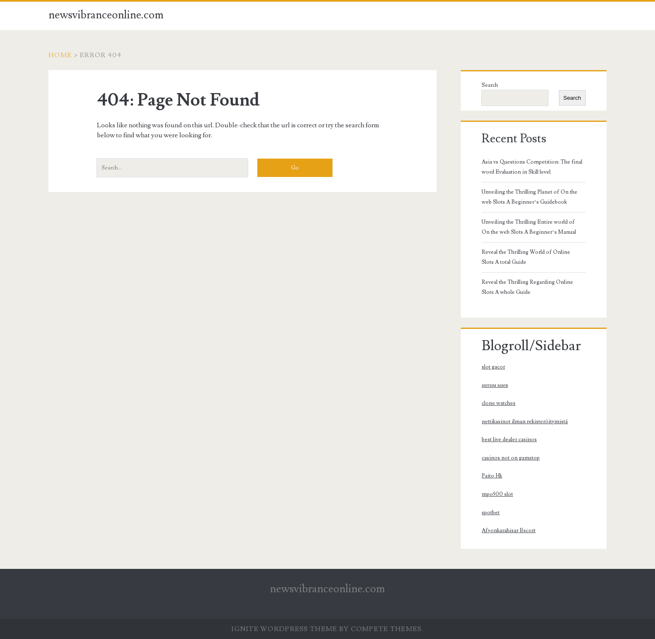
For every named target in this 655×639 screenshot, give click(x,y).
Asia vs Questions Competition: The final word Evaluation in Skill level (532, 167)
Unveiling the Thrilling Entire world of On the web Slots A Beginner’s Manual (529, 227)
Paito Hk (492, 475)
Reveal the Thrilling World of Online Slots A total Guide (526, 257)
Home (60, 55)
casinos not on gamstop (511, 458)
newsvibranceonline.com (106, 15)
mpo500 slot (497, 494)
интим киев (495, 385)
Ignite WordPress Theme (284, 629)
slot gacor (493, 367)
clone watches (498, 403)
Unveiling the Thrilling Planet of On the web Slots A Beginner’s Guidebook (529, 197)
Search (490, 85)
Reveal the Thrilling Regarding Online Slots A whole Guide (527, 287)
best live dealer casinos (509, 439)
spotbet (491, 512)
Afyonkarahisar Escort (509, 530)
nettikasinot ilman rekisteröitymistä (525, 421)
